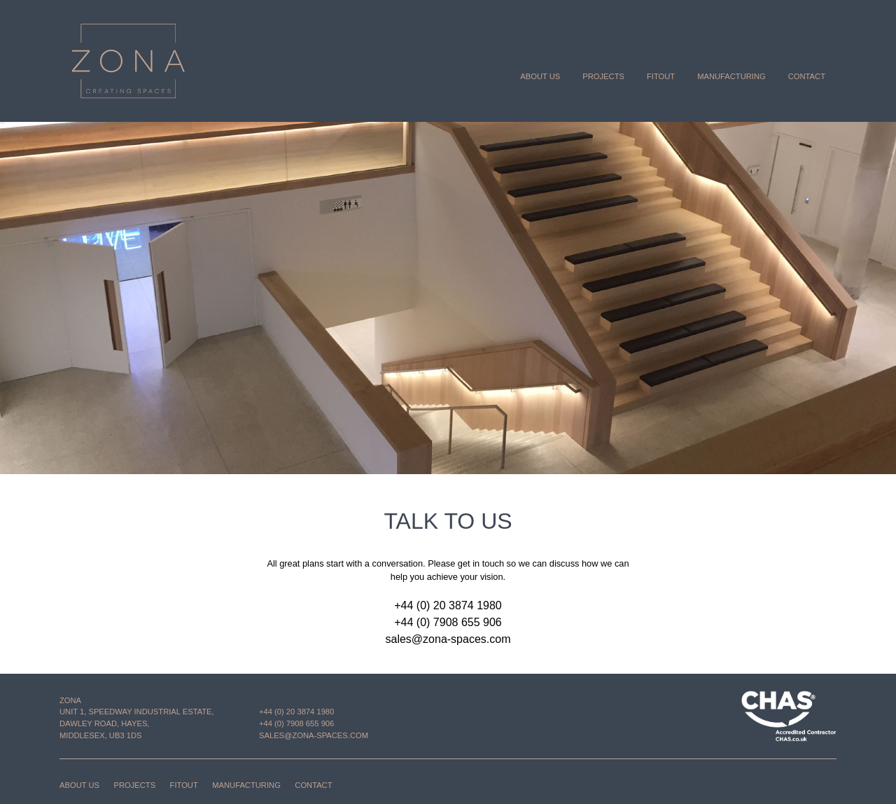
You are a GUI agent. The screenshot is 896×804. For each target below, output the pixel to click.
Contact (806, 76)
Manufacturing (731, 76)
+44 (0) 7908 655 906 (447, 622)
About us (540, 76)
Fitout (661, 76)
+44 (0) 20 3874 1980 (447, 605)
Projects (603, 76)
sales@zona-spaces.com (448, 639)
